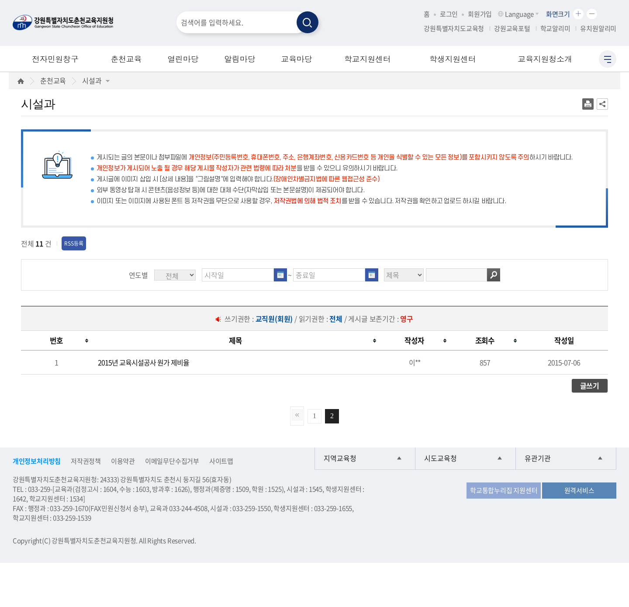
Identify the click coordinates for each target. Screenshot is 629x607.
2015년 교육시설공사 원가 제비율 (143, 362)
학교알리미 (555, 28)
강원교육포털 (512, 28)
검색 (493, 274)
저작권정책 (86, 461)
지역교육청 (340, 458)
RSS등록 (73, 243)
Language (519, 14)
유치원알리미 (598, 28)
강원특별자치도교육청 (454, 28)
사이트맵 (221, 461)
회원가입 (480, 14)
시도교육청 (440, 458)
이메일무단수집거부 (172, 461)
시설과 (95, 80)
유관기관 (538, 458)
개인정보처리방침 (37, 461)
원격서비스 (579, 490)
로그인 (449, 14)
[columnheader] (56, 340)
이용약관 (123, 461)
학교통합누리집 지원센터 (504, 490)
